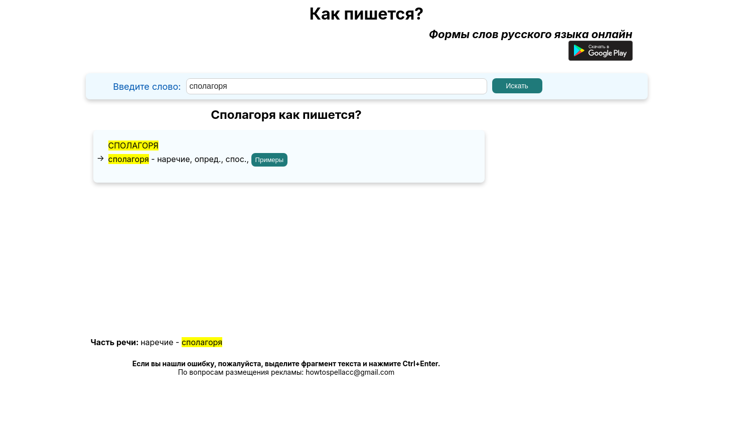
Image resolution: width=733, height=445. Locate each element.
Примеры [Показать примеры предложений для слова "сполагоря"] (269, 160)
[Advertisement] (286, 260)
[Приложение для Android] (600, 56)
